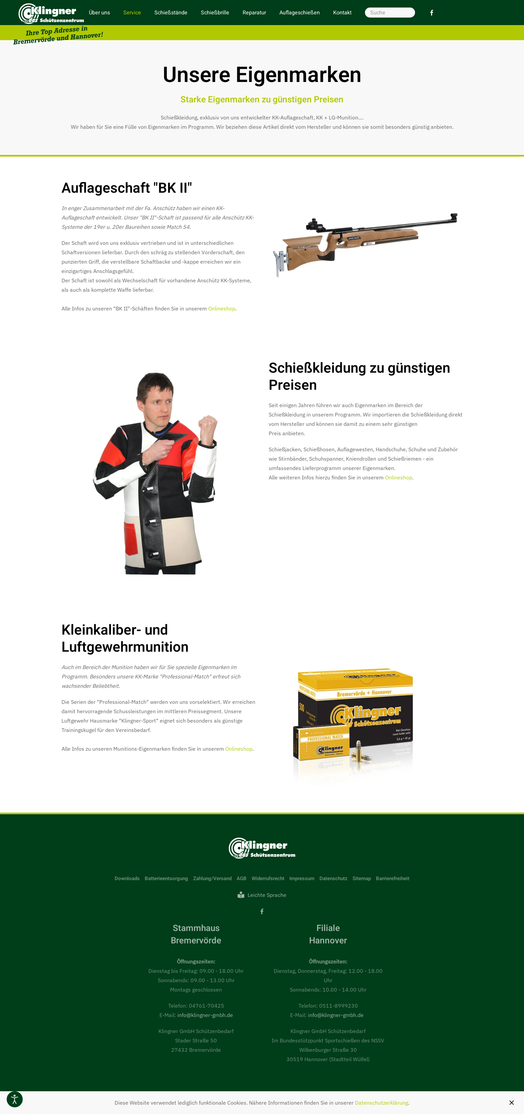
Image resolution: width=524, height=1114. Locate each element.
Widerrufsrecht (268, 878)
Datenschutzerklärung (381, 1102)
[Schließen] (511, 1102)
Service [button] (132, 13)
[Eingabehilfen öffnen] (15, 1099)
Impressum (301, 878)
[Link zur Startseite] (262, 847)
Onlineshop (221, 308)
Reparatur (254, 13)
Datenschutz (333, 878)
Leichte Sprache (262, 895)
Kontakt (342, 13)
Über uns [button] (99, 13)
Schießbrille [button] (215, 13)
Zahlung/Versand (212, 878)
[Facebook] (431, 13)
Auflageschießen (299, 13)
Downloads (127, 878)
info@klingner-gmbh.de (205, 1015)
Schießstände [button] (170, 13)
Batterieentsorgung (166, 878)
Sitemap (362, 878)
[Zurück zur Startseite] (58, 23)
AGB (242, 878)
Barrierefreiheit (392, 878)
